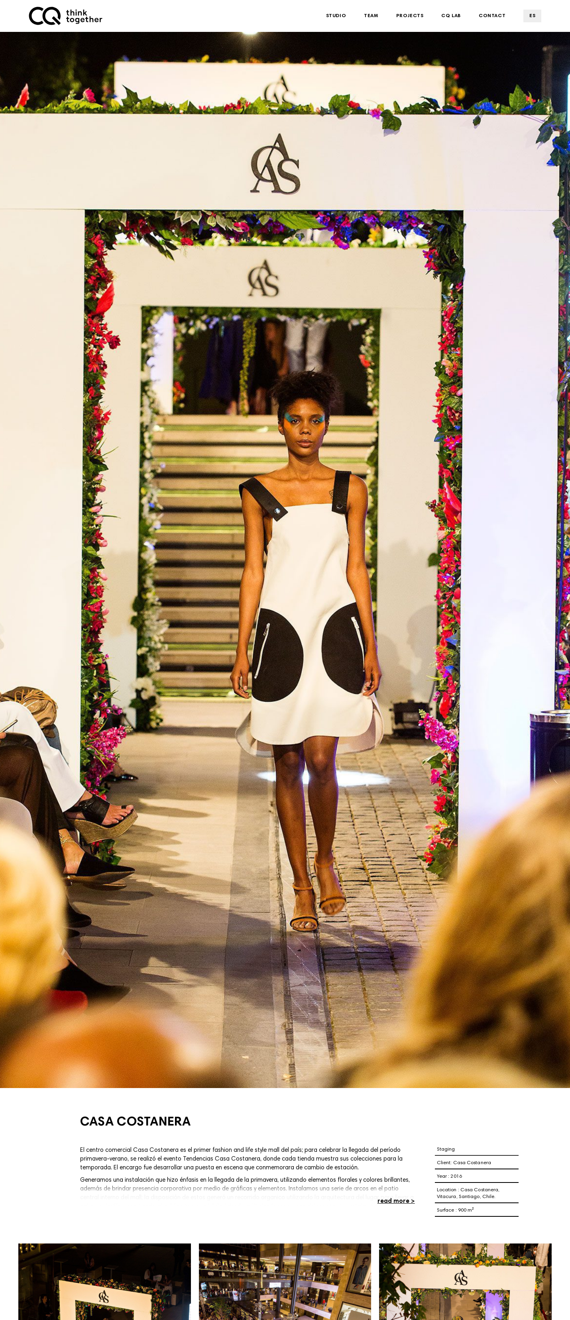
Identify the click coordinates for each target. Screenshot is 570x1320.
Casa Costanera (472, 1163)
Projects (410, 16)
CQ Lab (451, 16)
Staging (446, 1149)
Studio (336, 16)
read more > (396, 1201)
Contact (492, 16)
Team (371, 16)
